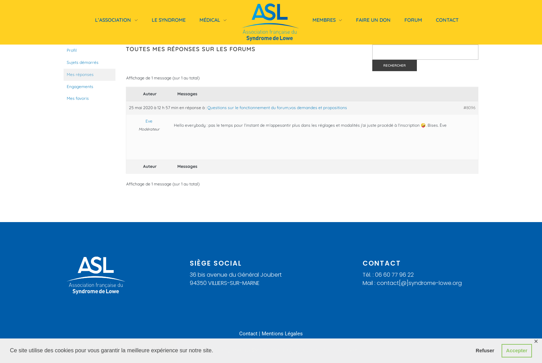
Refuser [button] (485, 350)
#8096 (469, 107)
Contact (248, 334)
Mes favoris (78, 98)
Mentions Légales (282, 334)
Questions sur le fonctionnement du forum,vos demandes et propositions (277, 107)
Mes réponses (80, 74)
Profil (72, 50)
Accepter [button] (516, 350)
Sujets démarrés (83, 62)
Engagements (80, 86)
